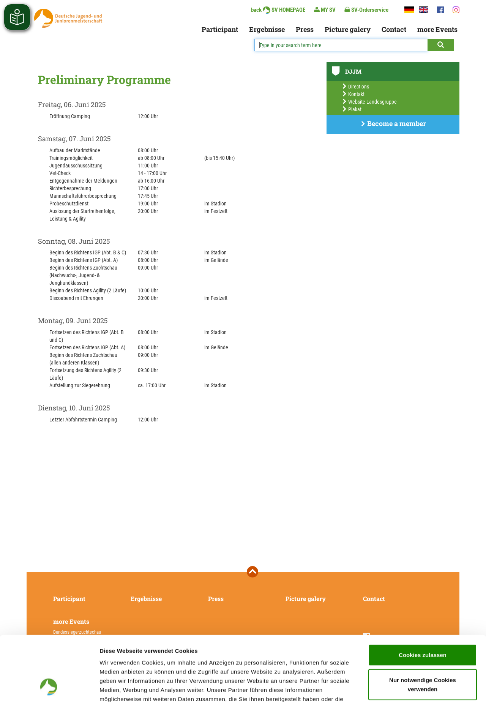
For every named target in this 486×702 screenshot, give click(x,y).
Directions (355, 87)
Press (305, 29)
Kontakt (353, 94)
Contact (394, 29)
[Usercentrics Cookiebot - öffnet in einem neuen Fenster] (49, 687)
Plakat (351, 109)
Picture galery (348, 29)
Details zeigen (404, 687)
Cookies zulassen (423, 594)
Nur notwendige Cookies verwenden (422, 623)
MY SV (325, 9)
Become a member (393, 123)
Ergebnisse (267, 29)
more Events (437, 29)
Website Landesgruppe (369, 102)
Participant (220, 29)
